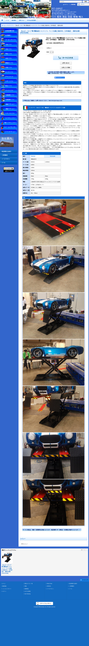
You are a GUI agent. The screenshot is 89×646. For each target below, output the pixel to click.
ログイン (66, 4)
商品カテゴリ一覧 (29, 583)
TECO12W (52, 156)
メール (3, 162)
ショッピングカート (6, 588)
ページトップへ (85, 579)
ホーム (3, 583)
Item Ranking (28, 593)
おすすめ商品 (28, 591)
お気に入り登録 (66, 67)
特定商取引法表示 (6, 151)
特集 (26, 586)
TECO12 (33, 156)
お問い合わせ (65, 63)
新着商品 (27, 588)
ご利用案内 (5, 155)
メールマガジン (6, 159)
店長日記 (49, 586)
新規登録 (73, 4)
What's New (49, 583)
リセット (85, 549)
